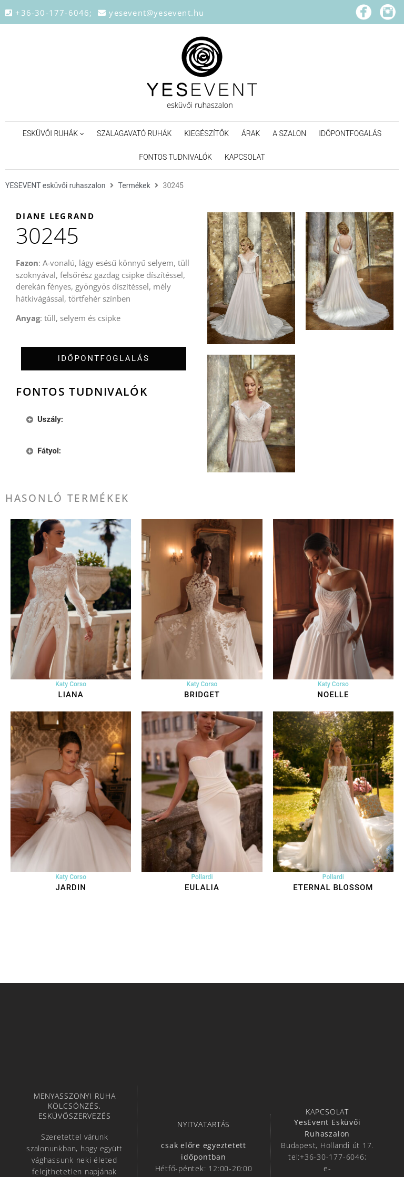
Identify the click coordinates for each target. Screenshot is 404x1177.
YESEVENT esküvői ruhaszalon (55, 185)
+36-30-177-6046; (51, 12)
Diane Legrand (55, 216)
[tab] (103, 358)
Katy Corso (70, 684)
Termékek (134, 185)
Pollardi (202, 877)
